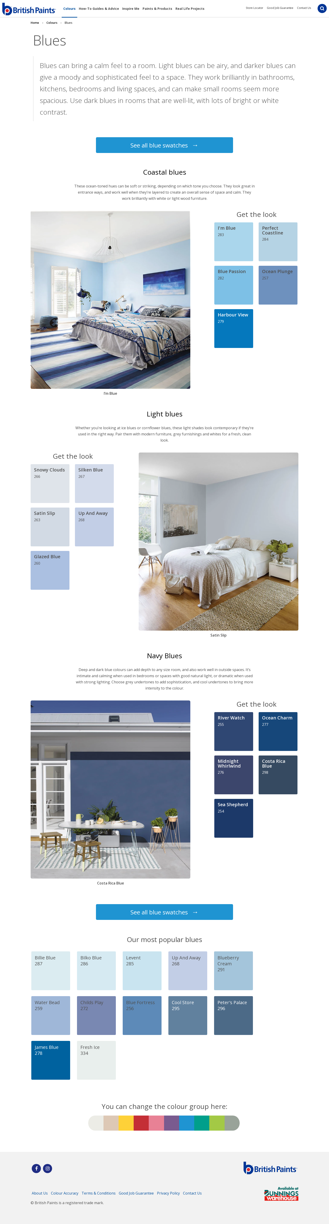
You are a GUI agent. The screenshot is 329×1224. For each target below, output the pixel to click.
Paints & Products (157, 8)
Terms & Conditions (99, 1193)
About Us (40, 1193)
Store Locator (254, 8)
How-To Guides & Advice (99, 8)
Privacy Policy (168, 1193)
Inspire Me (130, 8)
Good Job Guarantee (280, 8)
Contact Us (304, 8)
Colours (69, 8)
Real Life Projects (189, 8)
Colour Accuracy (64, 1193)
